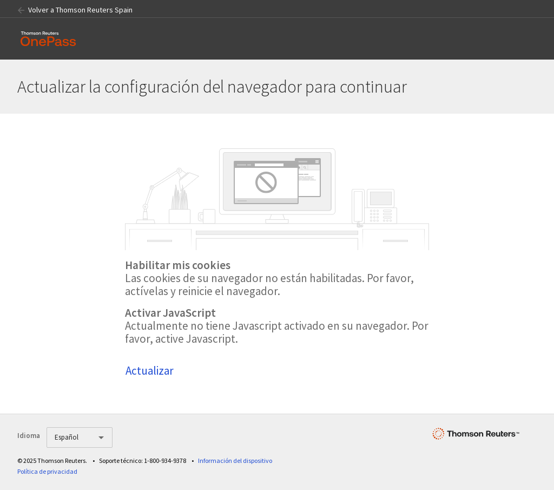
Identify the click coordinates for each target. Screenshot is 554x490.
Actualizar (150, 370)
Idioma (28, 435)
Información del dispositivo (235, 460)
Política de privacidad (47, 471)
